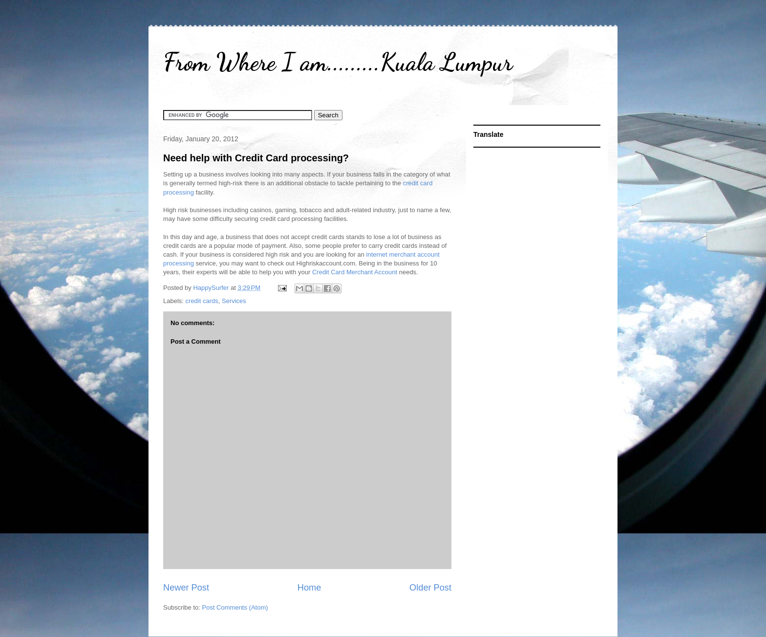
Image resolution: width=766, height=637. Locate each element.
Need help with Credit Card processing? (256, 158)
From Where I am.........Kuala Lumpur (337, 62)
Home (309, 588)
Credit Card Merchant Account (354, 272)
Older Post (430, 588)
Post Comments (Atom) (235, 607)
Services (234, 301)
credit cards (202, 301)
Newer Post (186, 588)
